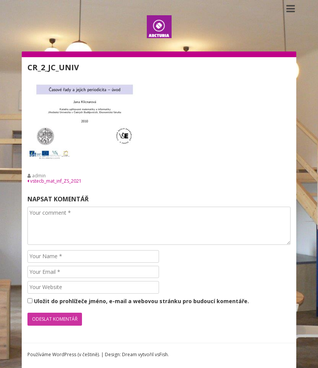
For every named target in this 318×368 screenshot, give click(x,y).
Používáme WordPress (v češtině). (63, 354)
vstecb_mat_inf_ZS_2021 (54, 181)
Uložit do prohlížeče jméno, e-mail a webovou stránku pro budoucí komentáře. (141, 301)
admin (39, 175)
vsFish (161, 354)
